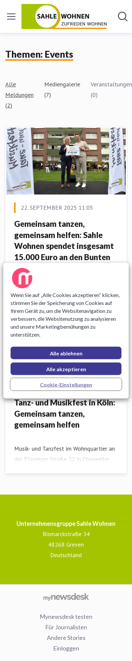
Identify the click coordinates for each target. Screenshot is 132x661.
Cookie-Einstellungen (66, 384)
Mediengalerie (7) (62, 89)
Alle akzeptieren (66, 369)
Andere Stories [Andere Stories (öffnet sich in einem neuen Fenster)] (66, 637)
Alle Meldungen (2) (19, 94)
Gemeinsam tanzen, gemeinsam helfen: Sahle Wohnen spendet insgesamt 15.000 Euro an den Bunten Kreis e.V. (64, 246)
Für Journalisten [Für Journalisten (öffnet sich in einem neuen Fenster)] (66, 627)
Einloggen (66, 648)
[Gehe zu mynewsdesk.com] (66, 596)
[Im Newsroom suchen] (122, 16)
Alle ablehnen (66, 353)
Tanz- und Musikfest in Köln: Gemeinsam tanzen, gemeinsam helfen (64, 413)
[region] (66, 330)
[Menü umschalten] (11, 16)
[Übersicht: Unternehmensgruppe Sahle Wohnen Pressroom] (64, 16)
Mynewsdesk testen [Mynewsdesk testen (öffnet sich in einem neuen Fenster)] (66, 616)
